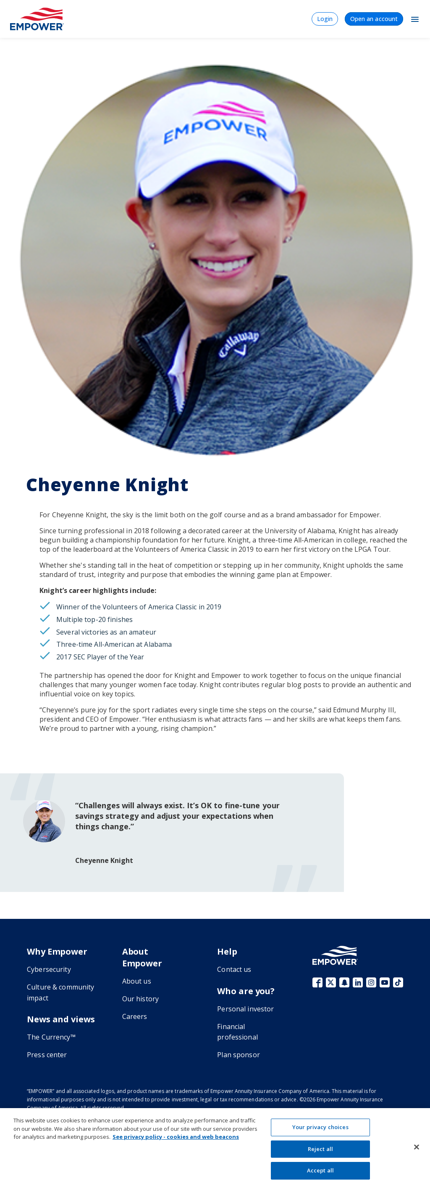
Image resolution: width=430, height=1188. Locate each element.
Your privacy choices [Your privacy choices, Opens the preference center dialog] (320, 1127)
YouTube (385, 982)
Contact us (234, 969)
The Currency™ (51, 1037)
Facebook (317, 982)
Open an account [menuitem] (374, 19)
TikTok (398, 982)
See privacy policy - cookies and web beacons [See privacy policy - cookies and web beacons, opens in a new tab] (176, 1136)
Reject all (320, 1149)
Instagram (371, 982)
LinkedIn (358, 982)
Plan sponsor (238, 1054)
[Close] (416, 1147)
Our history (140, 998)
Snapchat (344, 982)
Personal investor (245, 1008)
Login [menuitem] (325, 19)
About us (136, 981)
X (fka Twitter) (331, 982)
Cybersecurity (49, 969)
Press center (47, 1054)
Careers (134, 1016)
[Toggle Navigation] (415, 19)
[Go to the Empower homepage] (335, 955)
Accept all (320, 1170)
